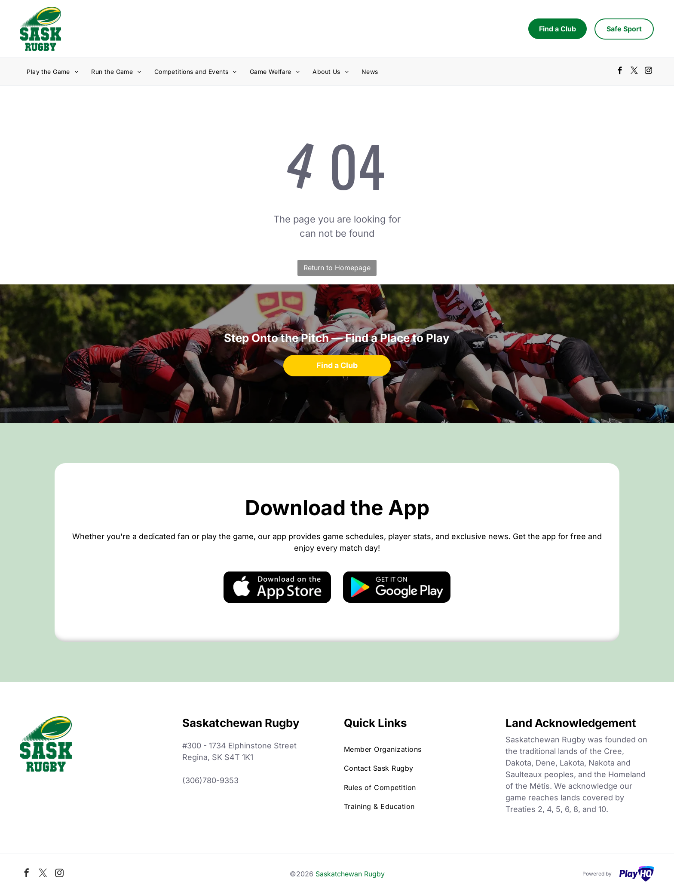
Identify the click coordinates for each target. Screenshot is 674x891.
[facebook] (620, 71)
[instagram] (648, 71)
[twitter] (634, 71)
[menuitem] (52, 71)
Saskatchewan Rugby (350, 874)
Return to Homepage (337, 267)
